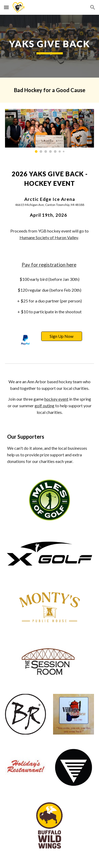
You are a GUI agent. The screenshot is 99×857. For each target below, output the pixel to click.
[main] (49, 46)
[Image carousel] (49, 131)
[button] (6, 7)
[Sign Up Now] (61, 336)
